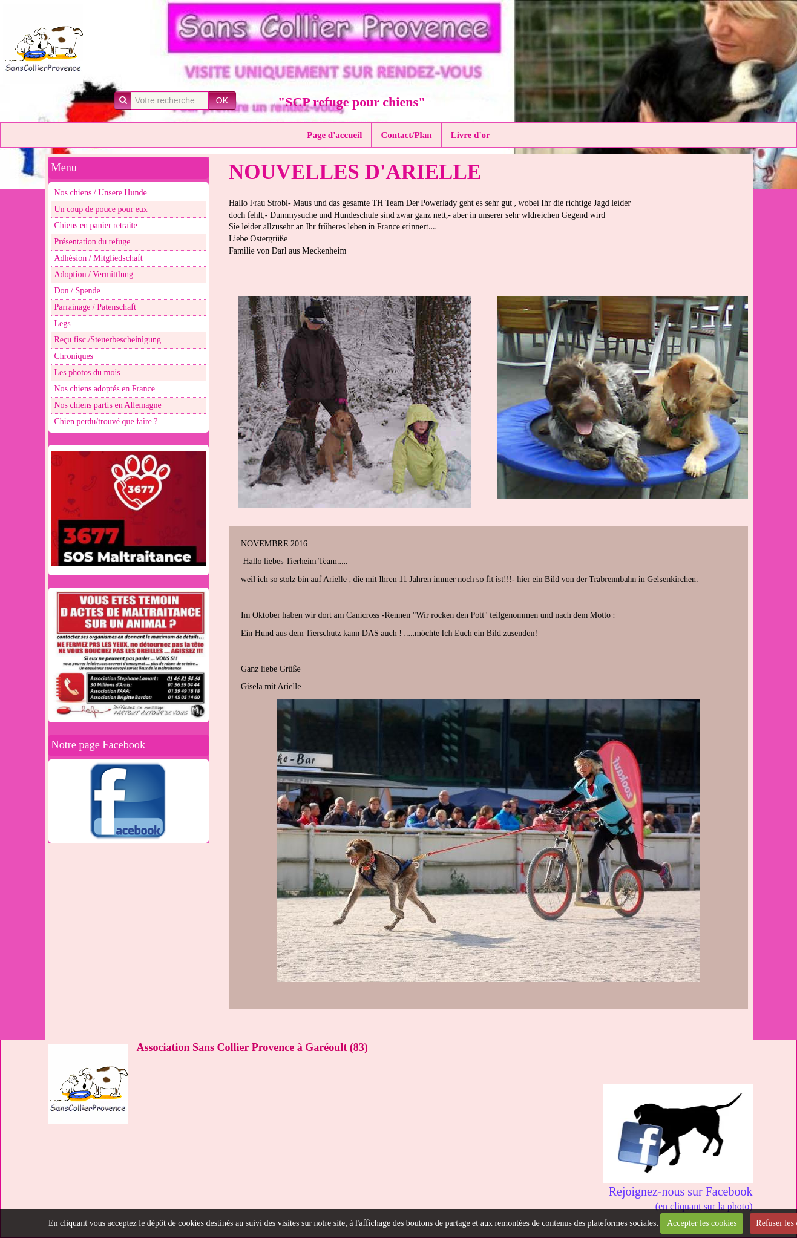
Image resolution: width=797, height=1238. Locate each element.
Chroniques (74, 356)
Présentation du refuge (92, 241)
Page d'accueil (334, 135)
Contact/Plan (406, 135)
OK (222, 100)
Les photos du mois (87, 372)
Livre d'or (470, 135)
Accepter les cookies (702, 1223)
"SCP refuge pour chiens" (351, 102)
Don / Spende (77, 290)
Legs (62, 323)
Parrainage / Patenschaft (95, 307)
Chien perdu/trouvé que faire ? (106, 421)
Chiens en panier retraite (95, 225)
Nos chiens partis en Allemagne (108, 405)
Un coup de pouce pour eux (101, 209)
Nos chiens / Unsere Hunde (100, 192)
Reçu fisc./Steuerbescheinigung (108, 339)
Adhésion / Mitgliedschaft (98, 258)
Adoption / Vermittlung (93, 274)
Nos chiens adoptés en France (104, 388)
